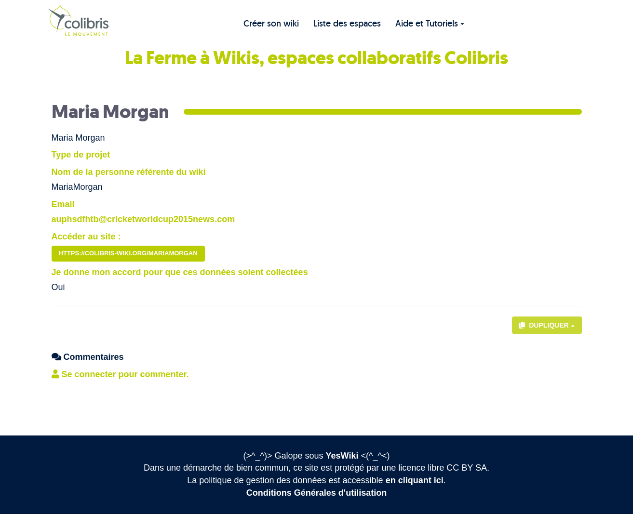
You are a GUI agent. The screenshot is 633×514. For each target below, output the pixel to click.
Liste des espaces (347, 23)
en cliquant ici (415, 480)
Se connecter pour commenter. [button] (120, 374)
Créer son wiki (271, 23)
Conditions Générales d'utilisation (316, 493)
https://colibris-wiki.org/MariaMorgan (128, 253)
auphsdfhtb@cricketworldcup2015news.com (143, 219)
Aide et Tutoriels (429, 23)
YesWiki (342, 456)
